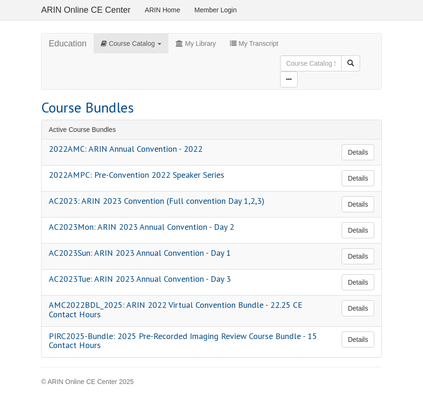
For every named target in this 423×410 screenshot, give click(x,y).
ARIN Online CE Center (86, 10)
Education (68, 43)
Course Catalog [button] (131, 43)
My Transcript (254, 43)
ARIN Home (162, 10)
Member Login (215, 10)
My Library (196, 43)
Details (358, 152)
